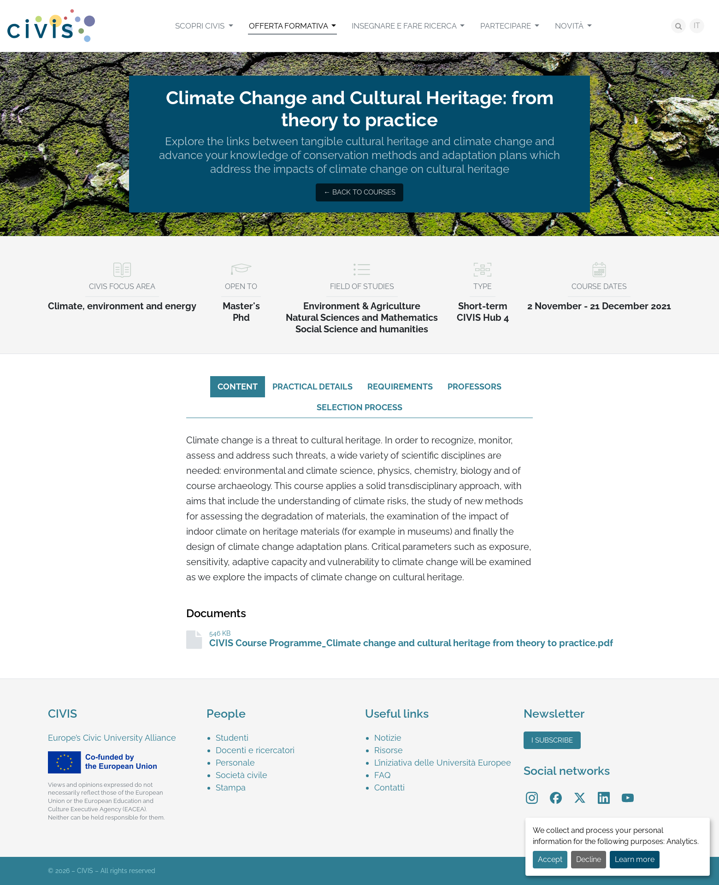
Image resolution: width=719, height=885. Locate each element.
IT (697, 25)
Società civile (241, 775)
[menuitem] (204, 26)
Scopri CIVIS (200, 25)
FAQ (382, 775)
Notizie (387, 738)
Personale (235, 762)
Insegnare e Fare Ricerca (405, 25)
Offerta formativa (289, 25)
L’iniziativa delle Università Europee (442, 762)
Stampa (231, 787)
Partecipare (506, 25)
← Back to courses (359, 192)
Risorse (388, 750)
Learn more (634, 859)
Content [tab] (238, 386)
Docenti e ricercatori (255, 750)
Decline (588, 859)
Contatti (389, 787)
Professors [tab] (474, 386)
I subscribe (552, 740)
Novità (570, 25)
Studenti (232, 738)
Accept (550, 859)
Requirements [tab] (400, 386)
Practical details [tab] (312, 386)
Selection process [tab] (359, 407)
